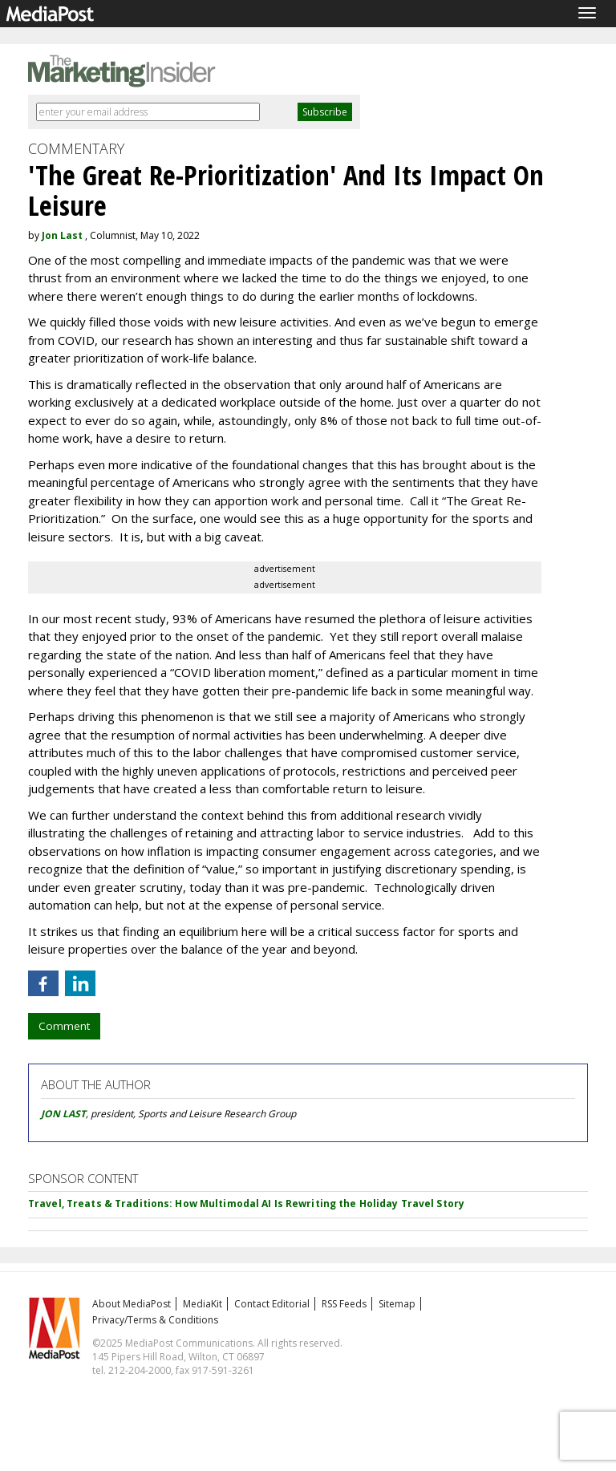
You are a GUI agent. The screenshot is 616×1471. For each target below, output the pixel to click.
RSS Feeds (344, 1304)
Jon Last (62, 235)
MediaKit (202, 1304)
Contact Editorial (272, 1304)
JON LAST (63, 1113)
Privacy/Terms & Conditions (155, 1320)
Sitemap (397, 1304)
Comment (64, 1026)
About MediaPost (131, 1304)
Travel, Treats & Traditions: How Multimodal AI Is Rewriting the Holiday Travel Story (246, 1203)
